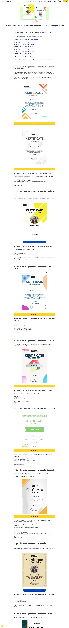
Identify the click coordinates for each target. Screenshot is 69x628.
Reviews (45, 1)
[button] (29, 1)
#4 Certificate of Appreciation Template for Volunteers (24, 44)
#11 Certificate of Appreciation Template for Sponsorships (24, 56)
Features (34, 1)
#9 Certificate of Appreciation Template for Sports (23, 53)
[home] (6, 1)
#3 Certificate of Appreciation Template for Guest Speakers (25, 42)
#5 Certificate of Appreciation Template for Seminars (23, 46)
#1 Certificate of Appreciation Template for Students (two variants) (26, 39)
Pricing (49, 1)
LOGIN (60, 1)
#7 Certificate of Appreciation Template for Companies (24, 49)
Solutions (29, 1)
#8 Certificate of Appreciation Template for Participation (24, 51)
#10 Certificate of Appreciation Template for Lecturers (24, 55)
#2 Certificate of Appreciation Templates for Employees (24, 41)
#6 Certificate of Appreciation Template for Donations (24, 48)
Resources (40, 1)
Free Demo (54, 1)
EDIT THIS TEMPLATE (34, 123)
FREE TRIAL (65, 1)
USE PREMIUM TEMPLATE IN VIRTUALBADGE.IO (34, 590)
